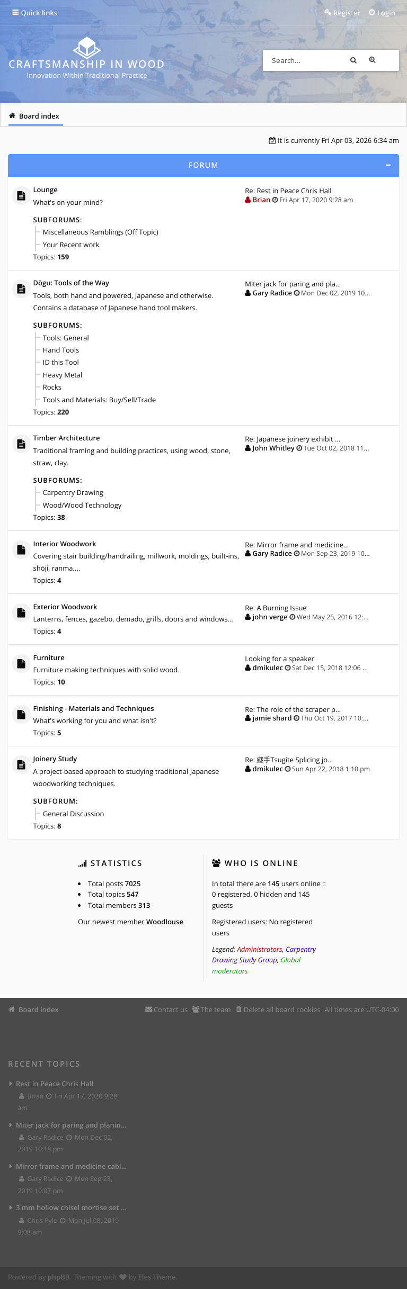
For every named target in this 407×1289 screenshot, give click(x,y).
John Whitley (274, 448)
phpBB (59, 1278)
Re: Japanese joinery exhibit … (292, 439)
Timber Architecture (66, 439)
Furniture (49, 659)
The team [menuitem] (215, 1011)
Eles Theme (157, 1278)
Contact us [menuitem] (171, 1011)
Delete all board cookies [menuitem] (282, 1011)
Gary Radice (272, 293)
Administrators (259, 951)
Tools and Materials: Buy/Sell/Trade (99, 399)
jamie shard (272, 719)
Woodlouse (164, 923)
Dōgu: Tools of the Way (71, 284)
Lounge (45, 190)
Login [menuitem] (386, 12)
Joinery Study (55, 760)
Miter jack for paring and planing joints (72, 1126)
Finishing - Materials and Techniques (93, 710)
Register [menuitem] (346, 12)
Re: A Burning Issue (275, 608)
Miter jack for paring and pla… (293, 284)
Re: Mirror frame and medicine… (297, 545)
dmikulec (268, 668)
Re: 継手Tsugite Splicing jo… (289, 761)
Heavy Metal (63, 375)
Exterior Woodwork (65, 607)
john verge (270, 617)
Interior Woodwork (64, 544)
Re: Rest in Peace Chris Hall (288, 190)
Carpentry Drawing (73, 493)
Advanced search (388, 60)
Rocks (52, 387)
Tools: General (66, 337)
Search (369, 60)
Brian (262, 199)
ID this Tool (61, 362)
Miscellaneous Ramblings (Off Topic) (100, 232)
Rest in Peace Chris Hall (54, 1085)
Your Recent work (71, 244)
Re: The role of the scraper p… (293, 710)
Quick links (39, 12)
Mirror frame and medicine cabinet (72, 1168)
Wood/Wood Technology (82, 505)
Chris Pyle (38, 1222)
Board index (39, 1011)
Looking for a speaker (279, 659)
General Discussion (73, 815)
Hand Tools (61, 350)
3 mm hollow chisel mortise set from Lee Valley (72, 1209)
